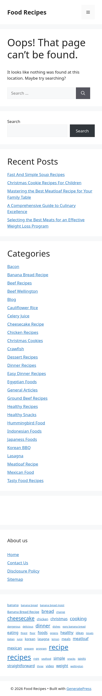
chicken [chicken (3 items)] (42, 619)
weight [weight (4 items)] (62, 665)
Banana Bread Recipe (27, 274)
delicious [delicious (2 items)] (27, 626)
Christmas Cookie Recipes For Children (44, 182)
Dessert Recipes (22, 357)
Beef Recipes (19, 283)
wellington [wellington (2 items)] (76, 666)
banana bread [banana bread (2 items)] (29, 605)
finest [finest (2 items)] (24, 633)
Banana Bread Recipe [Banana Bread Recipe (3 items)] (23, 612)
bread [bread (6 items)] (48, 611)
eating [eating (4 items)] (12, 632)
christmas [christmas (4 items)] (59, 618)
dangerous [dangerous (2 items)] (13, 626)
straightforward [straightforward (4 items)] (21, 665)
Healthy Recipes (22, 406)
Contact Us (17, 563)
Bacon (13, 266)
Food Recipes (26, 12)
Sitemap (15, 579)
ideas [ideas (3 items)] (80, 633)
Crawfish (15, 349)
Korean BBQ (19, 447)
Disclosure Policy (23, 571)
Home (13, 554)
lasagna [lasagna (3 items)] (43, 639)
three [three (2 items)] (40, 666)
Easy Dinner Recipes (26, 373)
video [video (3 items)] (50, 666)
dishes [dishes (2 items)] (56, 626)
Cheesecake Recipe (25, 324)
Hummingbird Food (26, 423)
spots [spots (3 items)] (82, 658)
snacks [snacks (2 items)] (71, 658)
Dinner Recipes (21, 365)
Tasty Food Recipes (25, 480)
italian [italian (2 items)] (11, 639)
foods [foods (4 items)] (43, 632)
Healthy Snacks (21, 414)
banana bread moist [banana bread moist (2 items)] (52, 605)
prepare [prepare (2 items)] (29, 648)
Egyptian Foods (22, 381)
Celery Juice (18, 316)
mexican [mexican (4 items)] (14, 648)
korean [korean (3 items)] (30, 639)
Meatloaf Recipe (22, 464)
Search (13, 121)
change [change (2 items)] (60, 612)
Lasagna (15, 456)
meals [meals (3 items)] (66, 639)
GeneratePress (78, 688)
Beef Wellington (22, 291)
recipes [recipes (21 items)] (19, 657)
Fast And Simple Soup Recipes (36, 174)
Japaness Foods (22, 439)
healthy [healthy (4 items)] (66, 632)
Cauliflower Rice (22, 307)
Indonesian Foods (24, 431)
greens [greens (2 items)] (54, 633)
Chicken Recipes (22, 332)
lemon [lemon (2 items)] (55, 639)
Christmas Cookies (25, 340)
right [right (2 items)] (36, 658)
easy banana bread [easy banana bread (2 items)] (74, 626)
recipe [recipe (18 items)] (58, 646)
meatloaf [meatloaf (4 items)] (80, 638)
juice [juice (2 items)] (19, 639)
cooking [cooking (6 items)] (78, 618)
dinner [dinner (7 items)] (43, 625)
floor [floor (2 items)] (33, 633)
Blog (11, 299)
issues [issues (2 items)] (90, 633)
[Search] (83, 93)
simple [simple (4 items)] (59, 658)
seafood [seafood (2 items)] (46, 658)
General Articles (22, 390)
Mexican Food (20, 472)
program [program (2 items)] (41, 648)
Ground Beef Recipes (27, 398)
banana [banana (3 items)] (13, 605)
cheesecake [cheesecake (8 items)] (21, 618)
